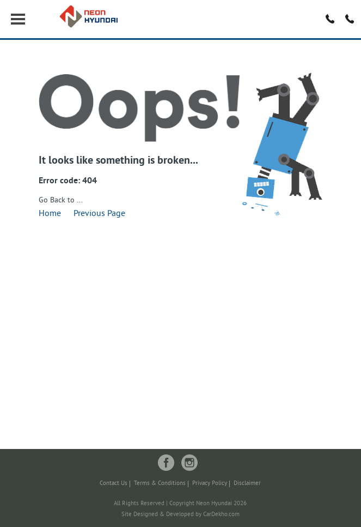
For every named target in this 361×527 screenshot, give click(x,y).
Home (50, 213)
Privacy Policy (209, 483)
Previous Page (99, 213)
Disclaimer (247, 483)
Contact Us (113, 483)
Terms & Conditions (160, 483)
